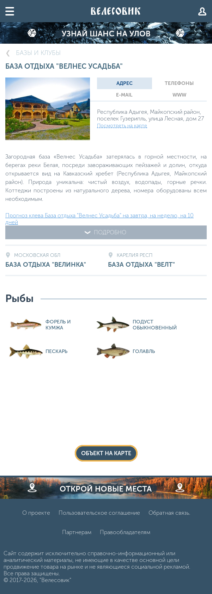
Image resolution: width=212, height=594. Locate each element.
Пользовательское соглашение (99, 512)
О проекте (36, 512)
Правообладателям (125, 532)
